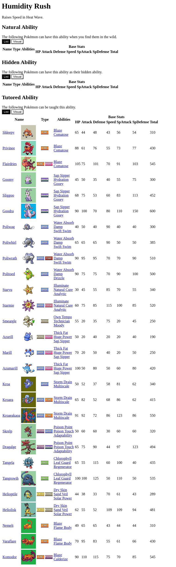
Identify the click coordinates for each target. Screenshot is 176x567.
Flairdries (10, 164)
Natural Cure (63, 290)
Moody (58, 325)
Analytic (59, 294)
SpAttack (84, 52)
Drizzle (58, 278)
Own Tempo (62, 317)
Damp (58, 227)
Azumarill (10, 368)
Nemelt (8, 525)
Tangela (8, 463)
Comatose (60, 134)
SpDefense (101, 52)
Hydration (61, 180)
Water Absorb (63, 223)
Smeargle (9, 321)
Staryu (7, 290)
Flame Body (62, 528)
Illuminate (61, 285)
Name (7, 49)
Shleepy (9, 132)
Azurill (8, 337)
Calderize (60, 559)
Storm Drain (62, 382)
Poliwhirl (9, 242)
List (6, 41)
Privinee (9, 148)
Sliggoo (8, 195)
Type (16, 49)
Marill (7, 352)
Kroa (6, 384)
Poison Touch (63, 431)
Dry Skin (60, 490)
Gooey (58, 184)
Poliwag (9, 227)
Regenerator (62, 467)
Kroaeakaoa (11, 415)
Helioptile (10, 494)
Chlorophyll (62, 458)
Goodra (8, 211)
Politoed (9, 274)
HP (38, 52)
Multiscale (61, 386)
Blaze (57, 130)
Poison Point (62, 427)
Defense (59, 52)
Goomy (8, 180)
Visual (17, 41)
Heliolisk (9, 510)
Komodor (10, 557)
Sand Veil (60, 494)
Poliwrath (10, 258)
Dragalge (9, 447)
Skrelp (7, 431)
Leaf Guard (61, 463)
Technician (61, 321)
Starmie (8, 305)
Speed (71, 52)
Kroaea (8, 400)
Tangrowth (11, 478)
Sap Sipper (61, 175)
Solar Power (62, 498)
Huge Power (62, 337)
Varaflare (9, 541)
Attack (47, 52)
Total (114, 52)
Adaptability (62, 435)
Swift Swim (62, 231)
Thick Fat (60, 333)
